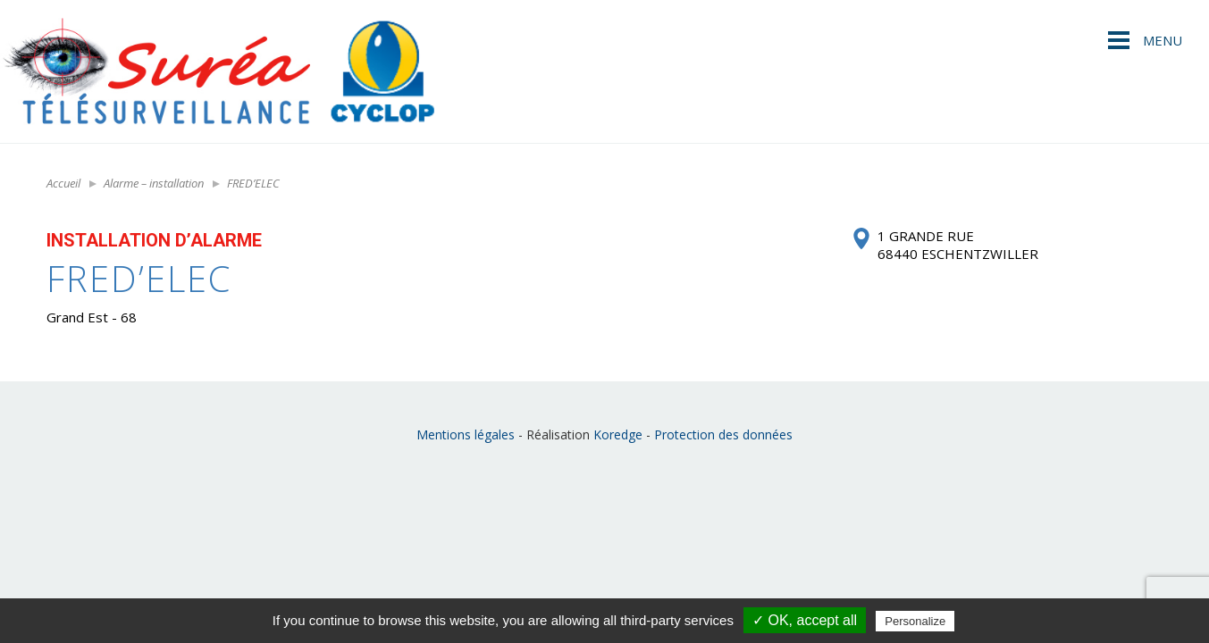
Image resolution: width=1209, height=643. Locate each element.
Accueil (63, 183)
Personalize (915, 621)
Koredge (617, 434)
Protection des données (723, 434)
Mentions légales (465, 434)
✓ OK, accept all (804, 620)
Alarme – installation (154, 183)
